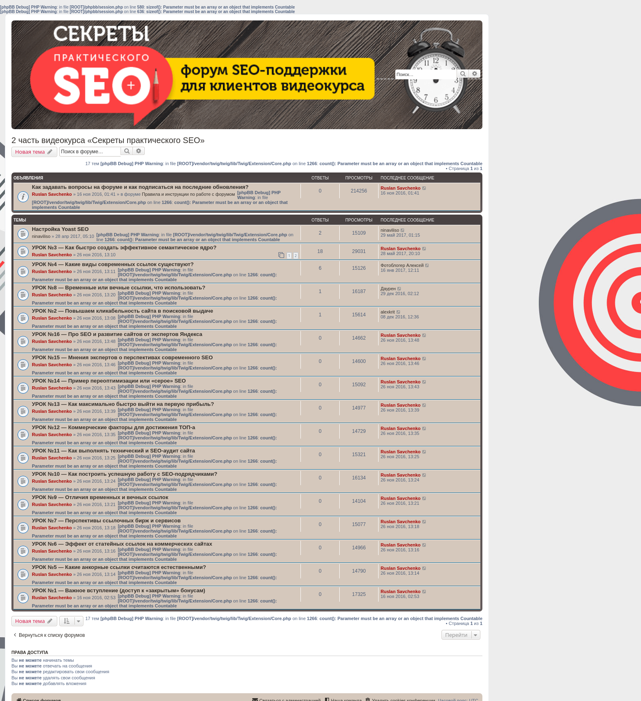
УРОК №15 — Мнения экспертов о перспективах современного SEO (122, 357)
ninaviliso (41, 236)
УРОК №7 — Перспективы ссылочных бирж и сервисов (106, 520)
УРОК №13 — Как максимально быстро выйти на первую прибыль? (123, 404)
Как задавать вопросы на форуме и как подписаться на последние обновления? (140, 187)
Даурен (388, 288)
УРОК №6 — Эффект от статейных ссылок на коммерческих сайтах (122, 544)
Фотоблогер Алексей (402, 265)
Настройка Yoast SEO (60, 229)
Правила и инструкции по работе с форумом (188, 194)
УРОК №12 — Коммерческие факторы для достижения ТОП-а (113, 427)
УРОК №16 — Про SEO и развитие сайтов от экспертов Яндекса (117, 334)
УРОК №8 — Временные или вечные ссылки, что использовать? (118, 287)
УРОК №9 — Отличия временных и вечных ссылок (100, 497)
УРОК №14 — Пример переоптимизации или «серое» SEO (109, 381)
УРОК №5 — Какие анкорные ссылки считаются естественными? (119, 567)
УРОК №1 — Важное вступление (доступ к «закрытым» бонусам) (118, 590)
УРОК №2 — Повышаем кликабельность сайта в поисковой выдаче (122, 311)
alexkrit (388, 311)
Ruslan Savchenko (52, 194)
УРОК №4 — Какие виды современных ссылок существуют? (113, 264)
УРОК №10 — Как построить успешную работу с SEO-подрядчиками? (124, 474)
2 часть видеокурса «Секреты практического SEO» (108, 140)
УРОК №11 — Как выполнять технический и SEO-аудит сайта (113, 451)
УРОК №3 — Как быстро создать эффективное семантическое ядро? (124, 247)
